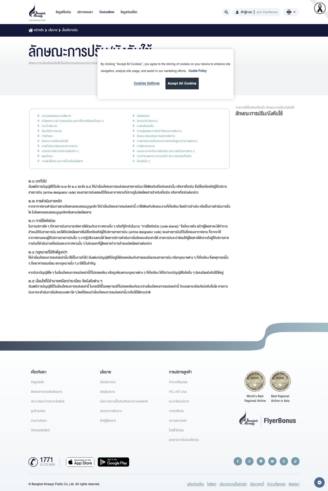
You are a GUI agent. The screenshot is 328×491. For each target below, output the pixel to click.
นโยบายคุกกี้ (257, 484)
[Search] (226, 12)
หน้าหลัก (39, 30)
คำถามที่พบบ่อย (276, 484)
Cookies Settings (147, 83)
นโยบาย (52, 30)
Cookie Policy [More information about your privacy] (197, 71)
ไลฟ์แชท (211, 484)
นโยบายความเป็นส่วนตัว (233, 484)
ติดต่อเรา (294, 484)
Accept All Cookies (182, 83)
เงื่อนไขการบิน (70, 30)
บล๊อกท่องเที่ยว (195, 484)
